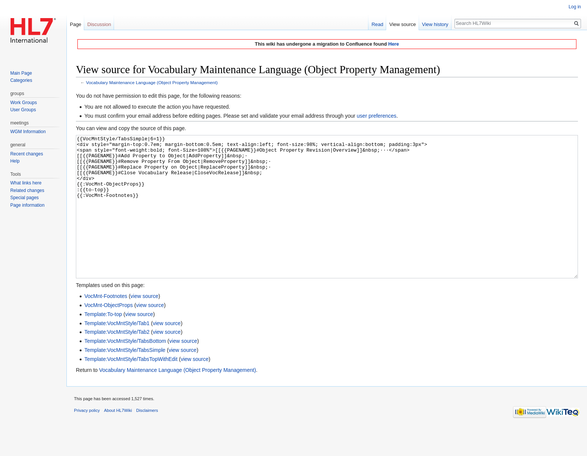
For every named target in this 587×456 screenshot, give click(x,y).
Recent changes (26, 154)
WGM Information (28, 131)
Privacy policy (87, 438)
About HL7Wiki (118, 438)
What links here (26, 183)
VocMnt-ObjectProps (108, 333)
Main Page (21, 73)
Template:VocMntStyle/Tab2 (116, 360)
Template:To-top (103, 342)
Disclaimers (147, 438)
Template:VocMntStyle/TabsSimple (124, 378)
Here (393, 44)
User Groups (23, 109)
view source (145, 324)
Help (15, 161)
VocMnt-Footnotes (105, 324)
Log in (575, 6)
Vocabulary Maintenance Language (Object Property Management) (152, 82)
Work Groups (23, 102)
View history (435, 24)
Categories (21, 80)
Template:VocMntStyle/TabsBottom (125, 369)
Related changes (27, 190)
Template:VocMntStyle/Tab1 (116, 352)
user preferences (376, 116)
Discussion (99, 24)
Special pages (24, 197)
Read (377, 24)
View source (402, 24)
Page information (27, 205)
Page (75, 24)
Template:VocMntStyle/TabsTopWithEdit (130, 387)
